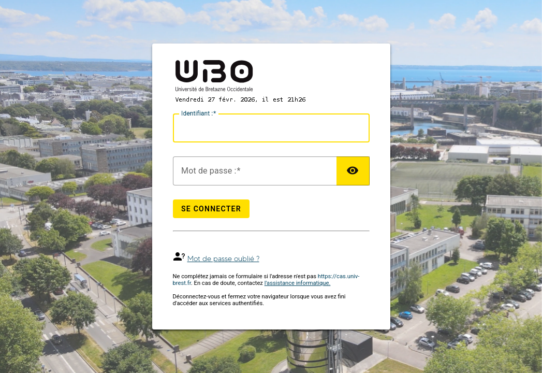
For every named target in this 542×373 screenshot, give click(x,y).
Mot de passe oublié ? (223, 258)
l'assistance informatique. (298, 283)
